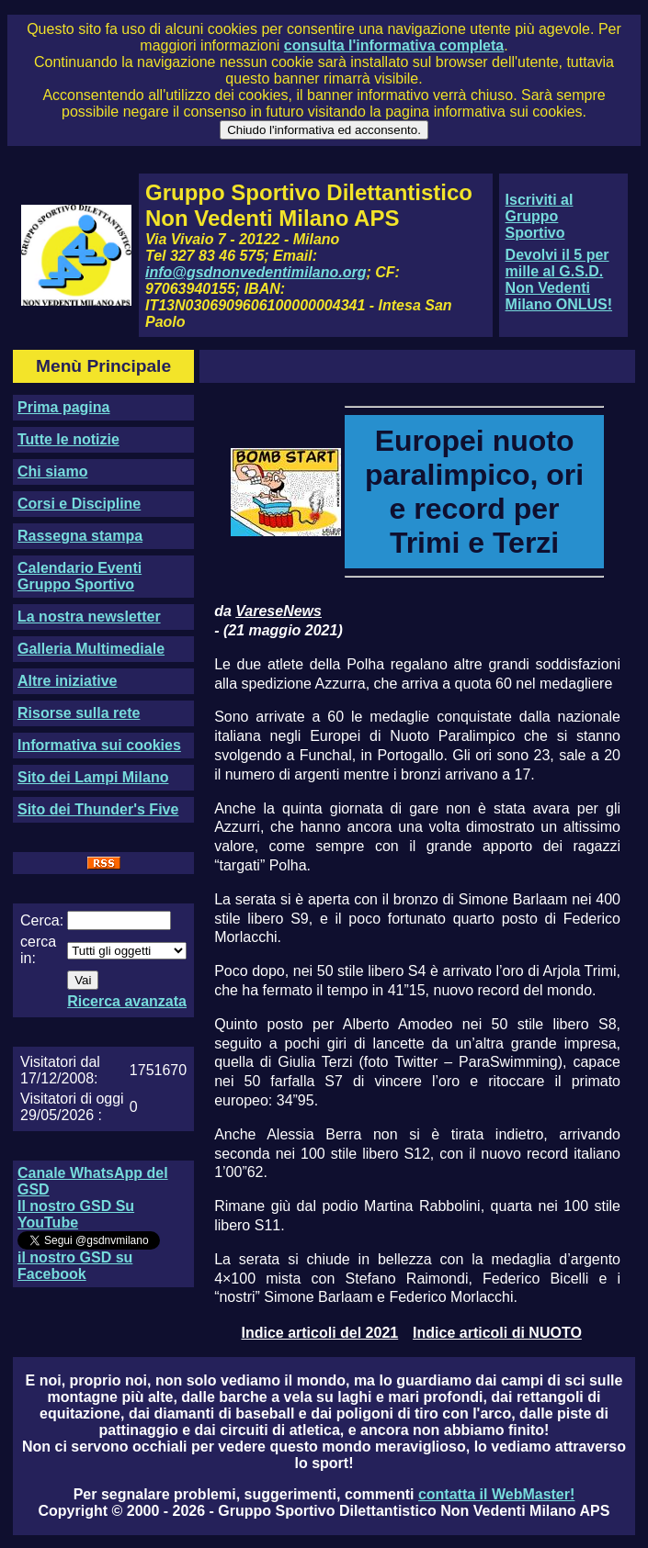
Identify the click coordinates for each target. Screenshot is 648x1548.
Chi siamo (52, 471)
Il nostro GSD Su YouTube (75, 1214)
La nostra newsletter (89, 616)
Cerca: (41, 920)
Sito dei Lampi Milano (92, 777)
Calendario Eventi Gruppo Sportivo (79, 576)
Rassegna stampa (79, 536)
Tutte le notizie (68, 439)
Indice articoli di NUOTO (497, 1332)
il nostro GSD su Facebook (74, 1266)
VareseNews (278, 611)
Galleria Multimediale (91, 648)
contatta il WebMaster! (496, 1494)
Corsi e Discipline (79, 503)
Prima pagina (63, 407)
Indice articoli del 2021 (319, 1332)
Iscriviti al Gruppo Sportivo (540, 216)
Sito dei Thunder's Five (97, 809)
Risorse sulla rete (78, 713)
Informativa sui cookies (99, 745)
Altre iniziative (67, 681)
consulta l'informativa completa (394, 45)
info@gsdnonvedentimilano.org (255, 272)
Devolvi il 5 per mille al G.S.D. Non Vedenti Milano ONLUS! (559, 279)
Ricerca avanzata (127, 1001)
